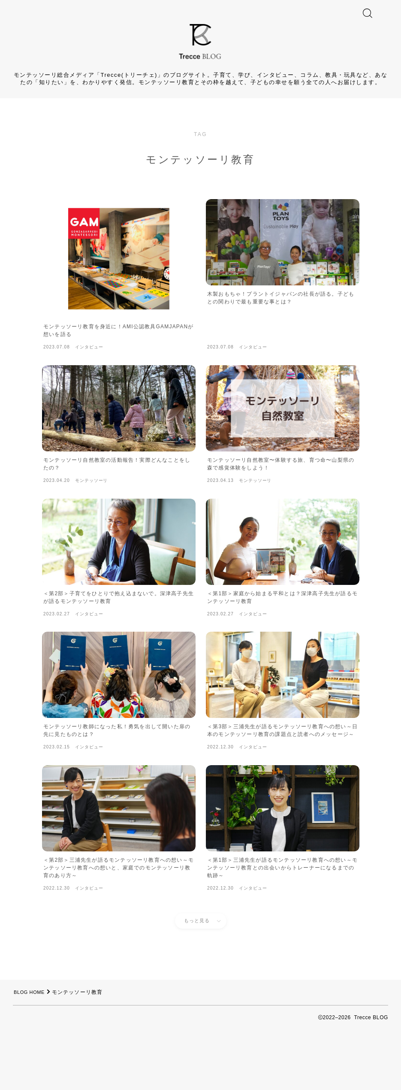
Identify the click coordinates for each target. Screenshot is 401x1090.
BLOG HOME (31, 1032)
